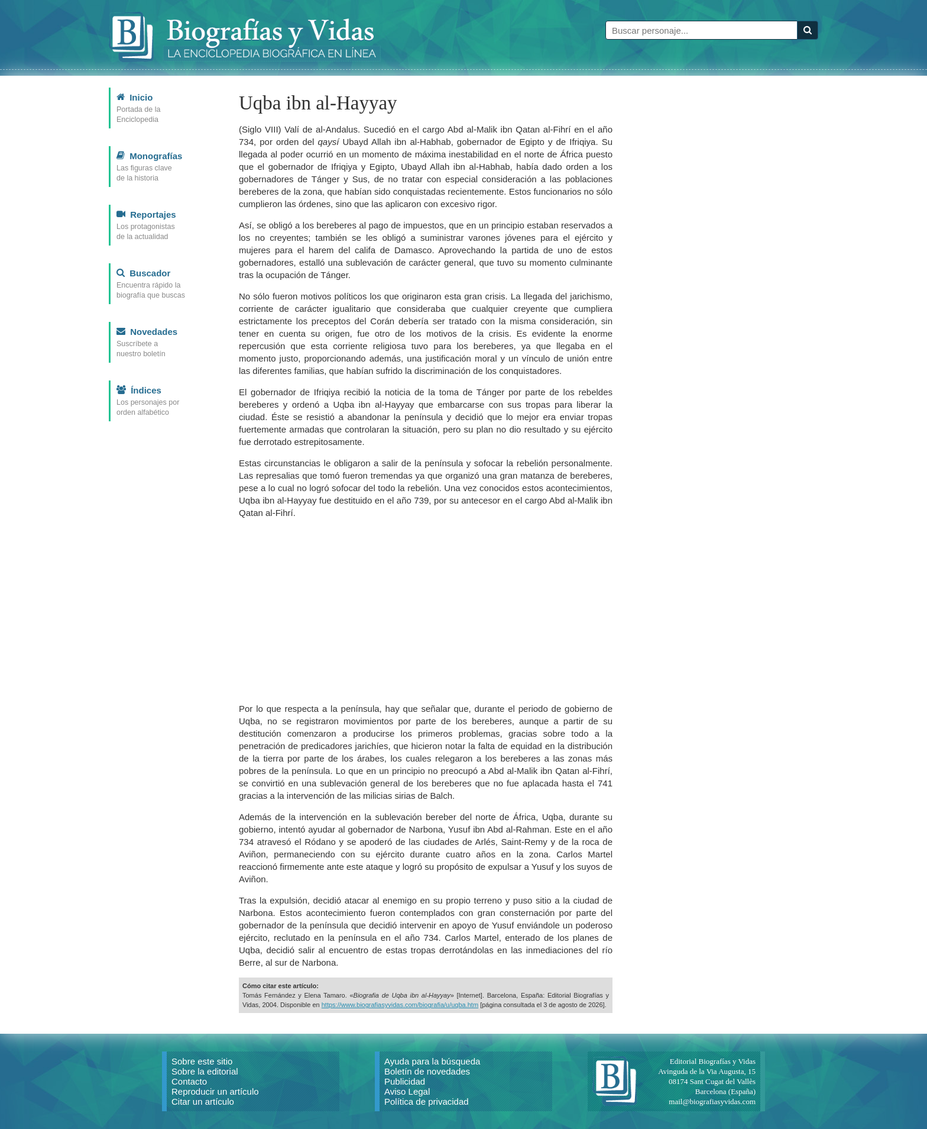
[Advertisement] (425, 610)
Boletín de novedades (427, 1071)
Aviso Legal (407, 1091)
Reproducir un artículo (215, 1091)
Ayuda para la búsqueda (432, 1061)
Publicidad (404, 1081)
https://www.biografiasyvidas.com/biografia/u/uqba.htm (400, 1004)
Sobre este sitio (201, 1061)
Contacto (189, 1081)
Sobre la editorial (204, 1071)
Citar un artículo (202, 1101)
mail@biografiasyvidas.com (712, 1101)
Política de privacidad (426, 1101)
